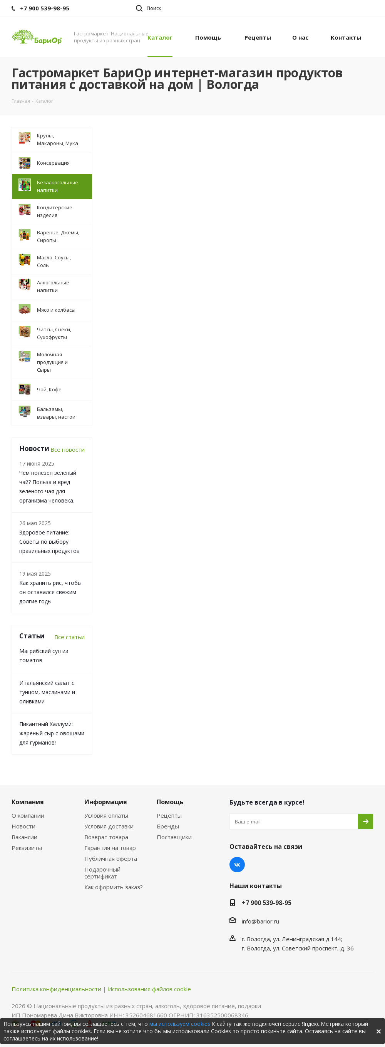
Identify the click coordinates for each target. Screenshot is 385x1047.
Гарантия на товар (110, 848)
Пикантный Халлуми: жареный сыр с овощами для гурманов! (51, 733)
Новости (23, 826)
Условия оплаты (106, 815)
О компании (28, 815)
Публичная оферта (110, 858)
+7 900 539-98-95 (266, 902)
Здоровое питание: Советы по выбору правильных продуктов (49, 541)
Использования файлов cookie (149, 989)
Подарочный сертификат (102, 872)
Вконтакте (237, 864)
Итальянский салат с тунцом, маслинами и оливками (47, 692)
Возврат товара (106, 837)
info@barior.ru (260, 921)
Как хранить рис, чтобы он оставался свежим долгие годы (50, 592)
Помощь (170, 802)
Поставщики (174, 837)
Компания (28, 802)
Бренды (168, 826)
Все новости (67, 449)
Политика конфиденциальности (56, 989)
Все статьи (69, 637)
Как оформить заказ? (113, 887)
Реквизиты (27, 848)
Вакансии (24, 837)
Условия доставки (109, 826)
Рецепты (169, 815)
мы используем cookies (179, 1023)
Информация (105, 802)
